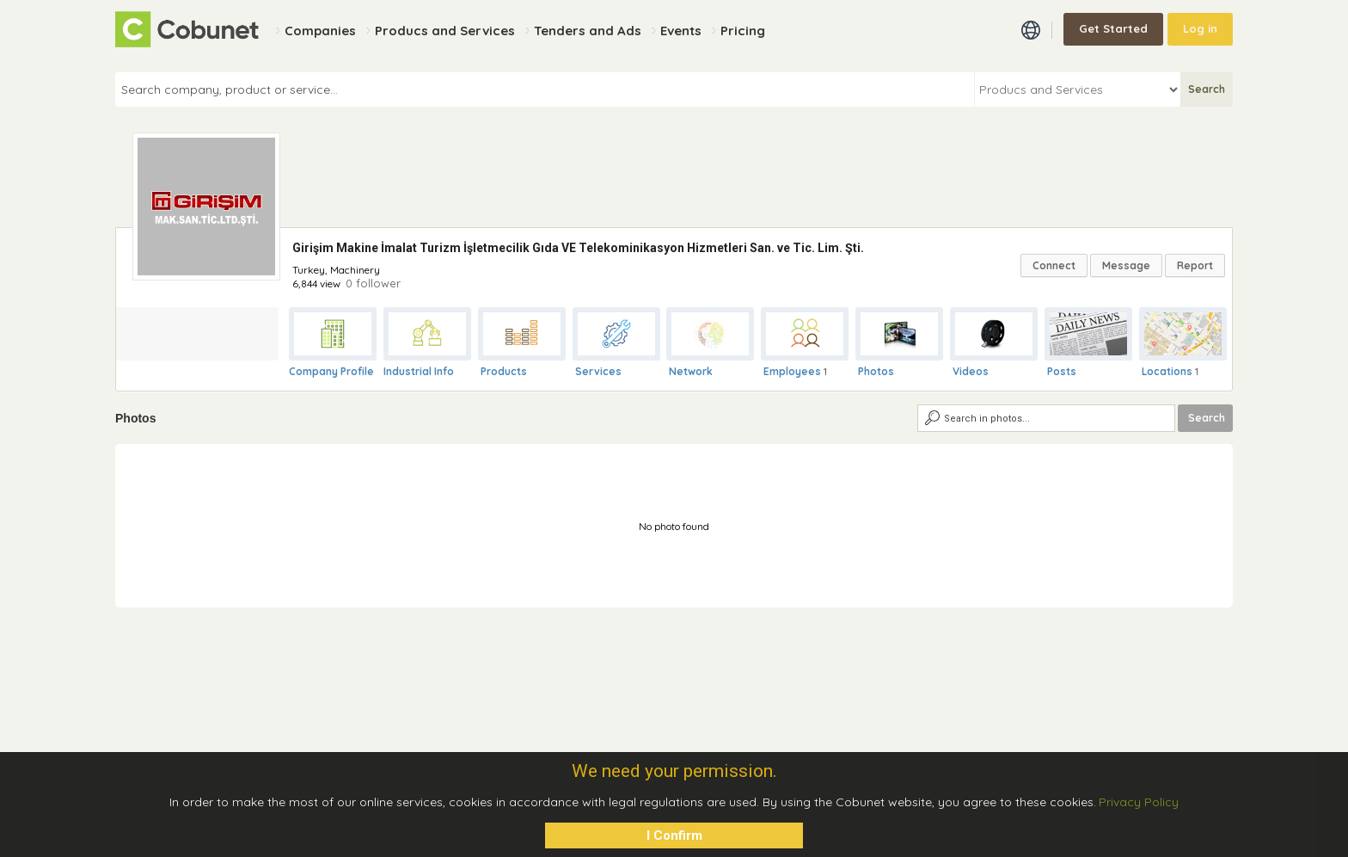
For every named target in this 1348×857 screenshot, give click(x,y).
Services (598, 371)
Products (504, 371)
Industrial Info (418, 371)
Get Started (1113, 28)
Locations (1167, 371)
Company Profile (331, 371)
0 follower (373, 283)
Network (691, 371)
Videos (971, 371)
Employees (792, 371)
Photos (876, 371)
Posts (1061, 371)
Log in (1200, 28)
